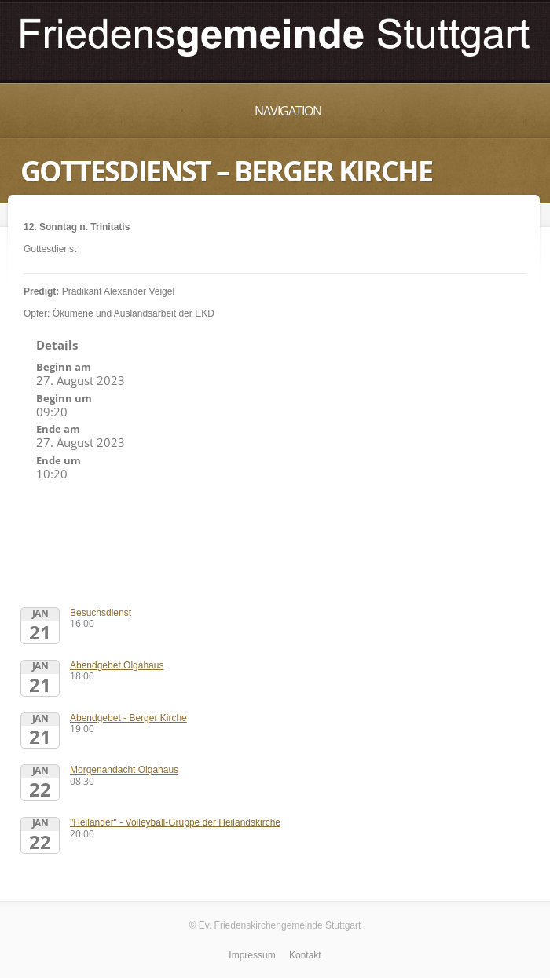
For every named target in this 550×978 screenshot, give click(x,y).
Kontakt (305, 955)
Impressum (252, 955)
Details (57, 345)
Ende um (58, 460)
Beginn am (63, 367)
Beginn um (64, 398)
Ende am (58, 429)
